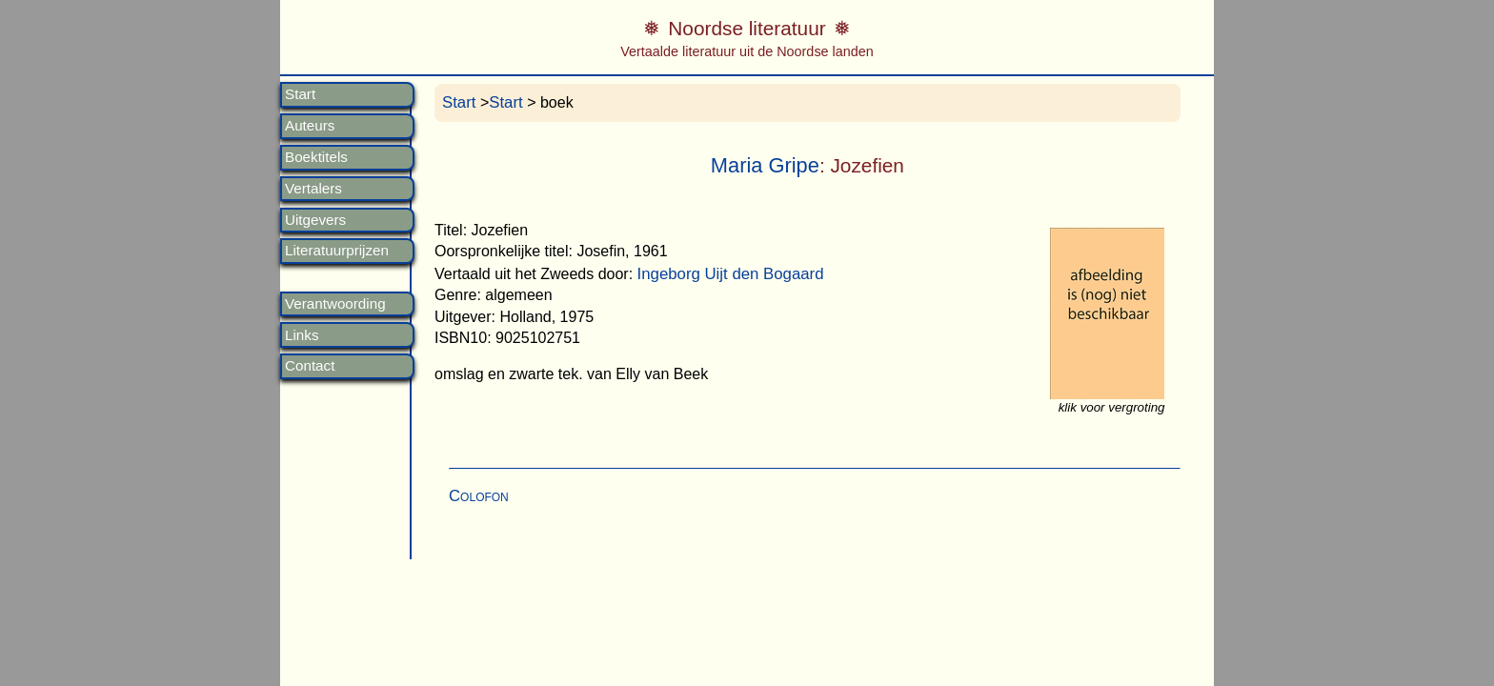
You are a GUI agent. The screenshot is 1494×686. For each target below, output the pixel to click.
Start (300, 94)
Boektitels (316, 157)
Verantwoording (335, 304)
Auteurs (309, 125)
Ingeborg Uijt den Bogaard (730, 274)
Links (301, 335)
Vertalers (313, 188)
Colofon (479, 496)
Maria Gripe (765, 165)
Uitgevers (315, 220)
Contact (309, 365)
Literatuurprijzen (337, 250)
